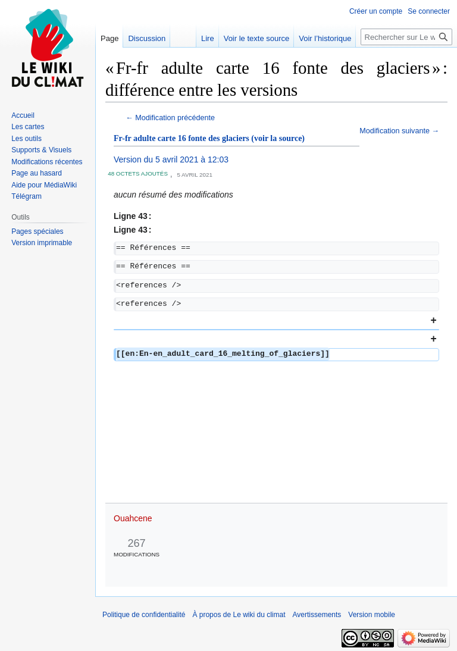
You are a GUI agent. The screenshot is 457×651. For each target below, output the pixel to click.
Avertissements (317, 615)
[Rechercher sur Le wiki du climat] (406, 37)
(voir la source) (278, 138)
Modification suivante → (399, 131)
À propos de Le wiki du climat (238, 615)
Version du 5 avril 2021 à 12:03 (171, 159)
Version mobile (371, 615)
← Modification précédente (170, 118)
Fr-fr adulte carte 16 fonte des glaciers (181, 138)
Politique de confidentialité (143, 615)
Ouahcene (133, 518)
